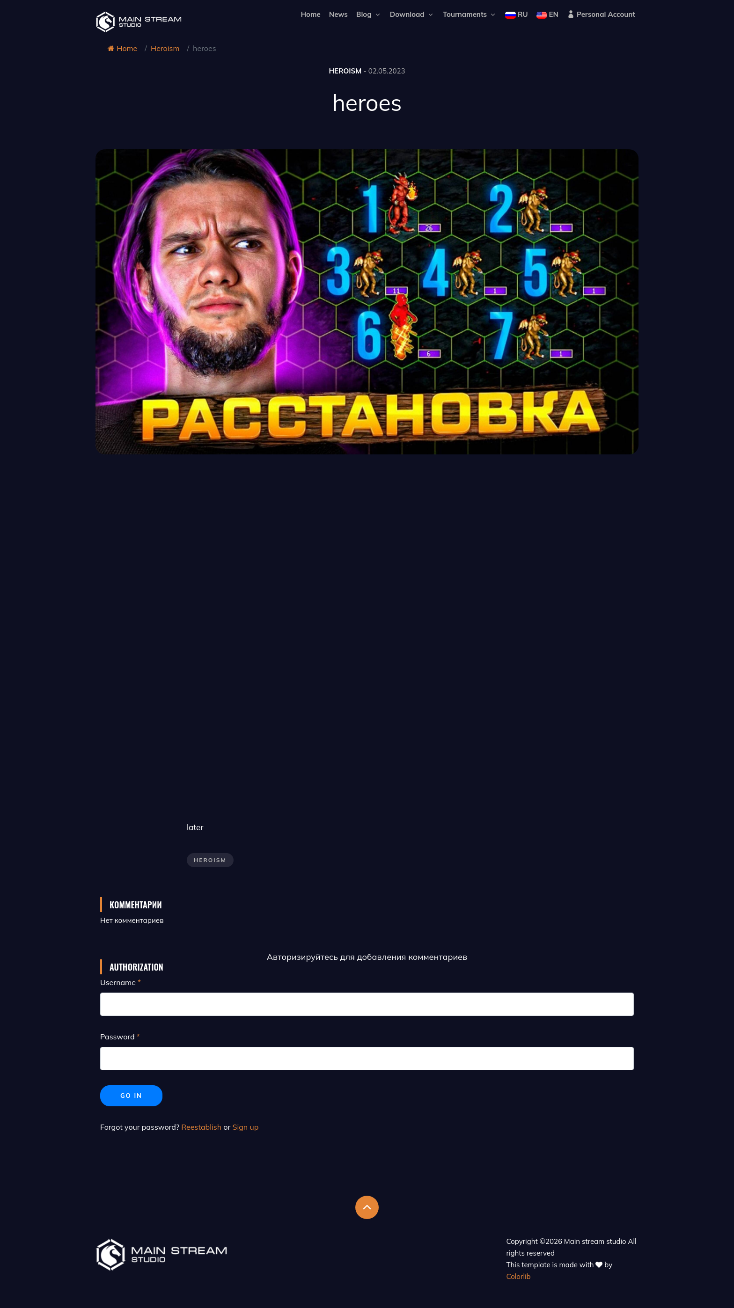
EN (547, 14)
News (338, 14)
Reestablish (201, 1127)
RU (516, 14)
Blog (369, 14)
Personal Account (601, 14)
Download (412, 14)
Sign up (245, 1127)
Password (117, 1036)
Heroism (165, 48)
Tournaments (470, 14)
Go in (131, 1095)
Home (310, 14)
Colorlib (518, 1276)
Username (118, 982)
